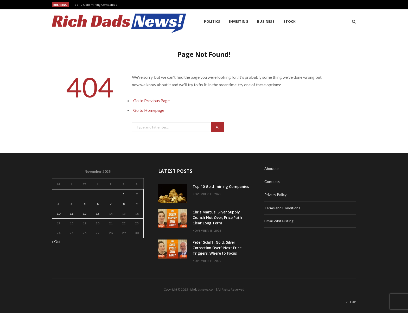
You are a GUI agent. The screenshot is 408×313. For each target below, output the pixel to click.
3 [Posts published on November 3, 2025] (58, 204)
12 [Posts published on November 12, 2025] (84, 214)
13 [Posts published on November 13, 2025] (97, 214)
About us (271, 168)
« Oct (56, 241)
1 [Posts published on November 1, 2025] (124, 194)
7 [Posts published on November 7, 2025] (111, 204)
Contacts (272, 181)
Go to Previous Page (151, 100)
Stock (289, 21)
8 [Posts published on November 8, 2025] (124, 204)
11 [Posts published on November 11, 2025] (71, 214)
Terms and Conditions (282, 208)
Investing (238, 21)
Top (351, 302)
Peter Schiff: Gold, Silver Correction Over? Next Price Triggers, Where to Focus (217, 248)
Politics (212, 21)
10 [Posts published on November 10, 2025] (58, 214)
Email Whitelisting (279, 221)
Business (266, 21)
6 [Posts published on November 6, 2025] (98, 204)
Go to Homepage (148, 110)
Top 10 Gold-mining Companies (95, 5)
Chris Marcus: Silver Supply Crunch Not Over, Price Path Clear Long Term (217, 217)
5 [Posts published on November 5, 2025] (85, 204)
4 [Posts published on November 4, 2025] (71, 204)
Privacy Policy (275, 194)
